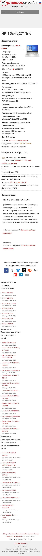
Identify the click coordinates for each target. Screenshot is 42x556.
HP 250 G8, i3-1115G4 (9, 303)
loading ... (5, 12)
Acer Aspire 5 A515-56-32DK (11, 416)
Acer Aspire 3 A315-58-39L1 (10, 391)
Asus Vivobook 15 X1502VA (10, 482)
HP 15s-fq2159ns (7, 298)
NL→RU (28, 160)
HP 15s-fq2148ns (7, 308)
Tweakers (19, 160)
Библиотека (18, 536)
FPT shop (14, 182)
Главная (14, 7)
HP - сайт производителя (18, 140)
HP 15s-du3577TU (7, 324)
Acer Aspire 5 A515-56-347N (11, 370)
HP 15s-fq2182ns (7, 313)
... (39, 7)
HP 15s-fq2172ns (7, 318)
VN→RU (23, 182)
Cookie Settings (21, 543)
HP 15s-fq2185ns (7, 293)
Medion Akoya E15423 (9, 342)
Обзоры (24, 7)
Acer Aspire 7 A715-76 (9, 490)
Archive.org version (9, 163)
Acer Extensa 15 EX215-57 (10, 497)
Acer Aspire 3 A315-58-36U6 (10, 411)
